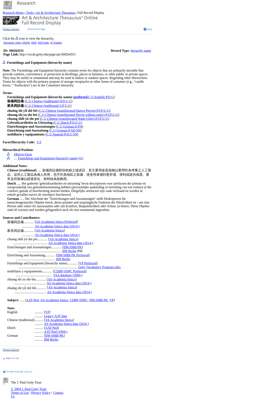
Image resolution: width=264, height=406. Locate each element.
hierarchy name (141, 50)
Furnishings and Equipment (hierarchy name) (48, 158)
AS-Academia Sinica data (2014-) (57, 226)
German (68, 126)
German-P (63, 130)
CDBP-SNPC (79, 300)
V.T (39, 142)
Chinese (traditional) (45, 105)
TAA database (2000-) (67, 275)
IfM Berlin (69, 251)
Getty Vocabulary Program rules (99, 267)
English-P (100, 97)
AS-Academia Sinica (50, 230)
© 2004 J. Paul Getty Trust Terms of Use (28, 390)
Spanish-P (59, 134)
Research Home (14, 12)
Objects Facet (23, 154)
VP (112, 300)
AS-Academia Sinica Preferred (56, 222)
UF (62, 105)
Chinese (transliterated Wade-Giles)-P (72, 118)
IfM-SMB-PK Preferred (73, 255)
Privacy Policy (41, 392)
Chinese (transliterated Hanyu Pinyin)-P (72, 110)
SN (78, 130)
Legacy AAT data (55, 316)
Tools (29, 12)
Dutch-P (66, 122)
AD (73, 130)
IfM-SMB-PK (72, 247)
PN (80, 126)
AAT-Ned (32, 300)
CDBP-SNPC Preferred (69, 271)
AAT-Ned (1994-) (55, 331)
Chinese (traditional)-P (47, 101)
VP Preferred (87, 263)
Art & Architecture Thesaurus (55, 12)
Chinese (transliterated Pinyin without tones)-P (76, 115)
